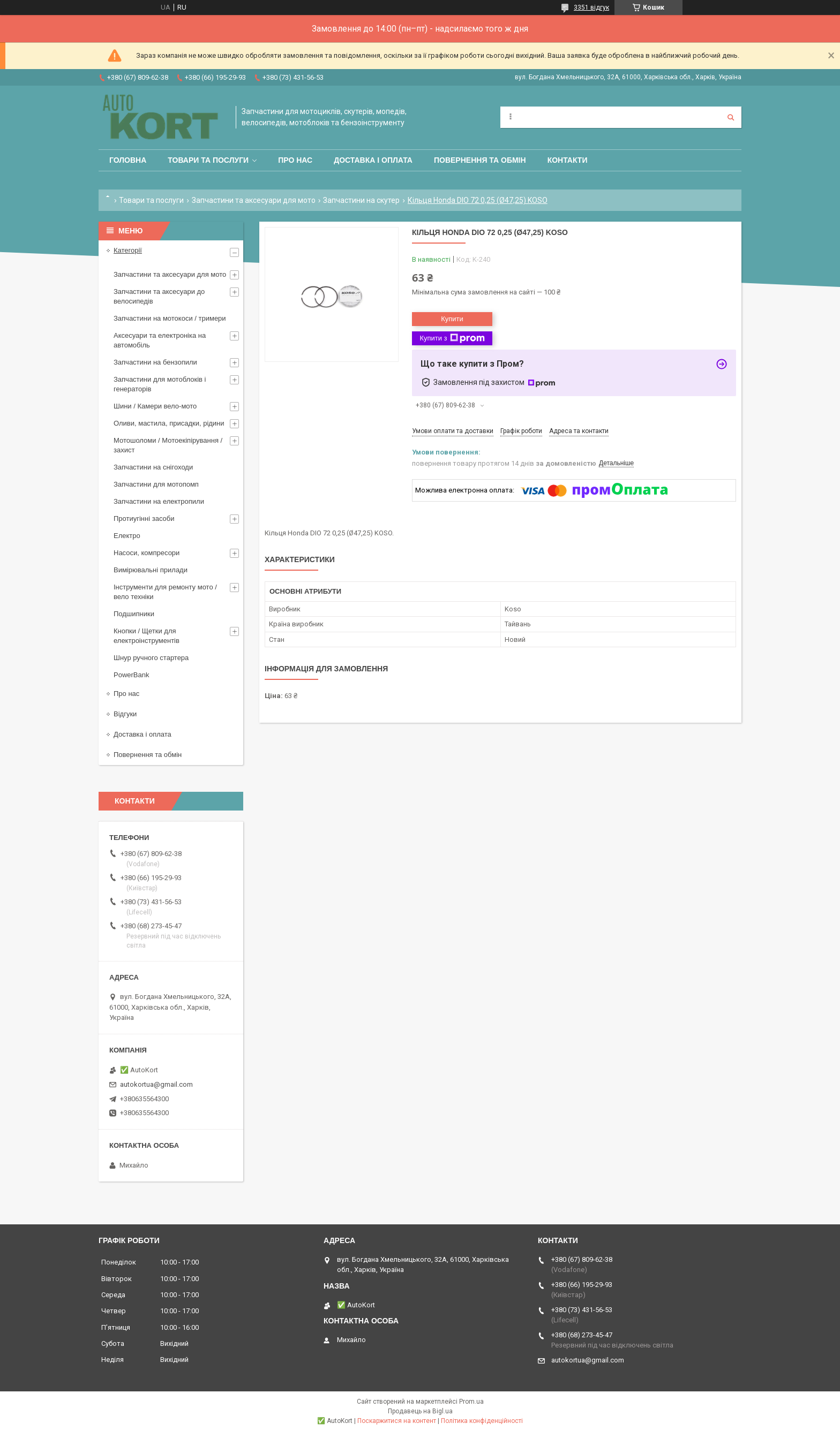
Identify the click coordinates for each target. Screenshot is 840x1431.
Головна (127, 160)
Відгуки (125, 714)
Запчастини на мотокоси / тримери (170, 318)
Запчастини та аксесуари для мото (254, 200)
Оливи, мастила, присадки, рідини (169, 423)
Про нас (295, 160)
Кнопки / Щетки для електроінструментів (146, 636)
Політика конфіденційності (482, 1421)
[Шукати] (730, 117)
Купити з (451, 338)
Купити (452, 319)
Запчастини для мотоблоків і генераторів (160, 384)
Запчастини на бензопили (155, 362)
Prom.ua (471, 1401)
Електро (127, 536)
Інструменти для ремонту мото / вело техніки (165, 592)
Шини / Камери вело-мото (155, 406)
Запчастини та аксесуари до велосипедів (159, 296)
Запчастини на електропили (159, 501)
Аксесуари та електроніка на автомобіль (160, 340)
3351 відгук (591, 7)
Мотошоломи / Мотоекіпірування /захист (168, 445)
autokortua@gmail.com (156, 1084)
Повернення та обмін (480, 160)
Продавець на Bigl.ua (420, 1411)
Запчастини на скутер (361, 200)
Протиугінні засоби (144, 518)
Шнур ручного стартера (151, 658)
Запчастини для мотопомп (156, 484)
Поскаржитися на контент (396, 1421)
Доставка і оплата (373, 160)
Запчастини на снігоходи (153, 467)
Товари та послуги (208, 160)
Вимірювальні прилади (151, 570)
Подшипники (134, 614)
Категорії (128, 250)
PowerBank (131, 675)
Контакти (568, 160)
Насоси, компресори (146, 553)
